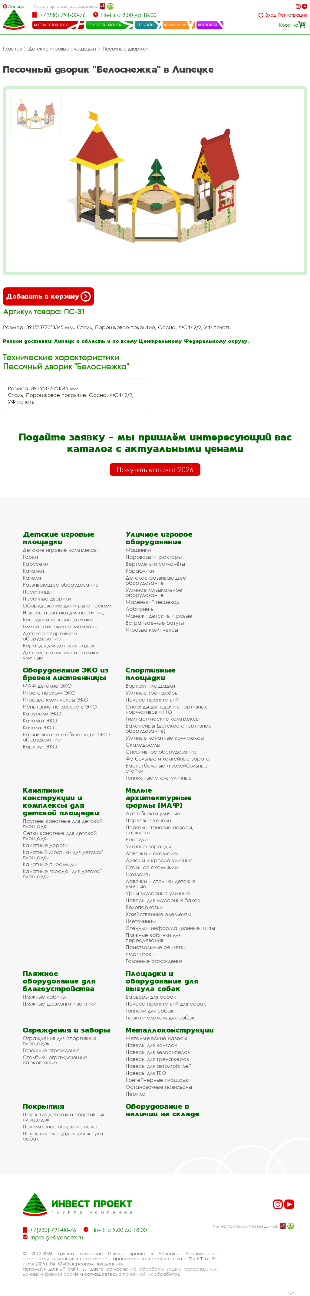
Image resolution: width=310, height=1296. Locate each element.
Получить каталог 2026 (155, 469)
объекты (145, 24)
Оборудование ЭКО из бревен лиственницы (65, 673)
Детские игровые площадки (62, 49)
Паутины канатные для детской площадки (63, 823)
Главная (12, 49)
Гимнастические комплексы (60, 626)
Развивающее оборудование (61, 584)
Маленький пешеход (152, 601)
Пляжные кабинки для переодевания (153, 937)
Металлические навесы (156, 1038)
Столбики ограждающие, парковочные (56, 1060)
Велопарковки (144, 907)
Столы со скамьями (152, 867)
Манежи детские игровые (159, 615)
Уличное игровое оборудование (159, 537)
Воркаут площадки (150, 685)
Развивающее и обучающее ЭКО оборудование (66, 737)
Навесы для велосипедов (158, 1052)
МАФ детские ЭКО (47, 685)
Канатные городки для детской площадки (62, 874)
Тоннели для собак (150, 1010)
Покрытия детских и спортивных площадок (63, 1117)
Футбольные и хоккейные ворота (168, 758)
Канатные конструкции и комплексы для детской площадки (61, 801)
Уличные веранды (148, 846)
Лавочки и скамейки (152, 853)
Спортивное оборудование (161, 751)
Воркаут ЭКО (40, 746)
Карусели (35, 563)
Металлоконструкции (170, 1030)
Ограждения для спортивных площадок (59, 1041)
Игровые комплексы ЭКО (55, 699)
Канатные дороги (45, 845)
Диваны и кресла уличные (159, 860)
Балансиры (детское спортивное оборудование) (169, 728)
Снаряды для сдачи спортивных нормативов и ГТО (166, 709)
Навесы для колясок (151, 1045)
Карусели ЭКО (42, 713)
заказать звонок (104, 24)
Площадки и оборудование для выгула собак (162, 981)
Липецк (16, 6)
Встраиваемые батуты (155, 622)
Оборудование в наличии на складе (163, 1110)
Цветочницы (141, 921)
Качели (32, 577)
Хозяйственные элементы (158, 914)
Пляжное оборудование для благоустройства (59, 981)
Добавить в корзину (48, 296)
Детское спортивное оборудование (50, 636)
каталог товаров (51, 24)
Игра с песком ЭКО (49, 692)
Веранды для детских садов (58, 645)
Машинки (138, 549)
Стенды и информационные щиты (170, 928)
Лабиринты (140, 608)
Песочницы (37, 591)
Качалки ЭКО (40, 720)
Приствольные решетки (156, 947)
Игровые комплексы (152, 629)
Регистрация (292, 15)
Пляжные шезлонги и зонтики (59, 1003)
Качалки (33, 570)
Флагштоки (140, 954)
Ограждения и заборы (66, 1030)
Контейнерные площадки (158, 1079)
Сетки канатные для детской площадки (60, 835)
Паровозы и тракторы (154, 556)
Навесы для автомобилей (158, 1066)
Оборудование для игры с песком (67, 605)
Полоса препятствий (152, 699)
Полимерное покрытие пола (60, 1126)
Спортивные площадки (151, 673)
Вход (270, 15)
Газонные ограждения (154, 961)
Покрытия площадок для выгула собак (63, 1136)
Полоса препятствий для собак (166, 1003)
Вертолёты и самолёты (155, 563)
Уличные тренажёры (152, 692)
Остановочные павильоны (159, 1086)
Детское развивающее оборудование (156, 580)
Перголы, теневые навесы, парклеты (159, 830)
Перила (136, 1093)
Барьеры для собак (151, 996)
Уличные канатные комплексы (165, 737)
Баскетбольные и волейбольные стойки (167, 768)
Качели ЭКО (38, 727)
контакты (207, 24)
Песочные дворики (125, 49)
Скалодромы (143, 744)
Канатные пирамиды (50, 864)
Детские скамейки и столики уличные (61, 655)
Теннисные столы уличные (159, 777)
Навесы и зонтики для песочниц (63, 612)
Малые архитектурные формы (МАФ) (159, 797)
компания (175, 24)
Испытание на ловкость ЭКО (60, 706)
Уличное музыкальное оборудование (154, 592)
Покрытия (43, 1106)
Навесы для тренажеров (157, 1059)
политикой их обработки (151, 1274)
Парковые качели (148, 820)
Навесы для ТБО (146, 1072)
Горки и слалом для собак (160, 1017)
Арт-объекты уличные (153, 813)
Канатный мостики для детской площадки (63, 854)
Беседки (136, 839)
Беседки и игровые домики (58, 619)
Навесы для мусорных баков (163, 900)
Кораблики (140, 570)
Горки (30, 556)
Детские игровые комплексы (60, 549)
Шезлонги (138, 874)
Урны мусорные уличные (158, 893)
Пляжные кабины (44, 996)
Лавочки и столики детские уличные (161, 884)
